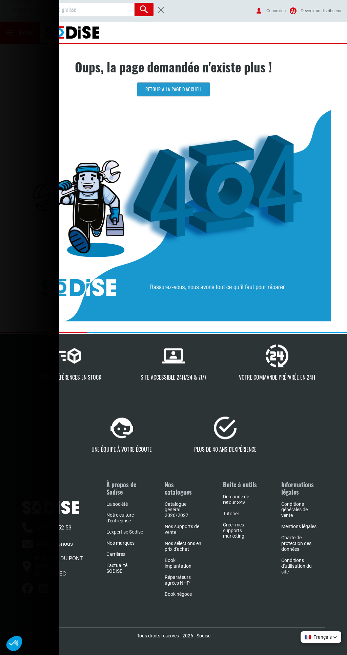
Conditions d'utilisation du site (296, 566)
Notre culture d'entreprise (120, 517)
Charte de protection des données (296, 543)
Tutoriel (231, 513)
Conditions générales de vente (294, 509)
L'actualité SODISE (116, 568)
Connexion (276, 11)
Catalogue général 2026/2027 (176, 509)
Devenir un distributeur (321, 11)
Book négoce (178, 594)
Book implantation (178, 563)
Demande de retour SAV (236, 499)
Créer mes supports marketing (233, 530)
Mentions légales (299, 526)
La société (117, 504)
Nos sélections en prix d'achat (183, 546)
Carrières (115, 554)
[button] (321, 637)
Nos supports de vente (182, 529)
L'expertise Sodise (124, 532)
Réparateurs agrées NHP (178, 580)
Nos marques (120, 543)
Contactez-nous (47, 544)
